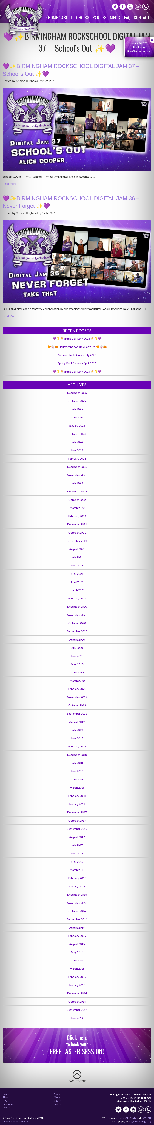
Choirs (82, 17)
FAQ (127, 17)
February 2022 (77, 516)
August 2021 (77, 549)
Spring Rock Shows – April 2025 (77, 363)
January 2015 (77, 985)
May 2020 (77, 664)
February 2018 (77, 795)
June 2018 (77, 771)
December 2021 (77, 524)
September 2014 (77, 1009)
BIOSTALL (146, 1118)
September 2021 (77, 540)
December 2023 (77, 466)
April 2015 (77, 960)
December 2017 (77, 812)
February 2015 (77, 976)
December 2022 (77, 491)
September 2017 (77, 828)
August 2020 (77, 639)
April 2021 (77, 582)
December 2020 (77, 606)
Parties (99, 17)
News (57, 1094)
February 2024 (77, 458)
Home (53, 17)
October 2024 (77, 433)
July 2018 (77, 763)
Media (115, 17)
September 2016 (77, 919)
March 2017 (77, 869)
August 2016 (77, 927)
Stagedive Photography (139, 1121)
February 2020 (77, 688)
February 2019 (77, 746)
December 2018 (77, 754)
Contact (142, 17)
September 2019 (77, 713)
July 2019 (77, 730)
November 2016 (77, 902)
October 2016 (77, 911)
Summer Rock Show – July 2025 (77, 355)
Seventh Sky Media (127, 1118)
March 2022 (77, 507)
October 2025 (77, 401)
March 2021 (77, 590)
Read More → (11, 183)
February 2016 (77, 935)
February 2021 (77, 598)
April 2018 (77, 779)
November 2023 (77, 475)
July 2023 (77, 483)
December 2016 (77, 894)
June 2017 (77, 853)
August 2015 (77, 944)
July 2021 (77, 557)
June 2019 (77, 738)
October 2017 (77, 820)
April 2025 (77, 417)
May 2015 (77, 952)
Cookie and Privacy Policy (15, 1121)
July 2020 (77, 647)
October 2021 (77, 532)
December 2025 (77, 392)
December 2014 (77, 993)
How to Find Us (10, 1104)
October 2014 (77, 1001)
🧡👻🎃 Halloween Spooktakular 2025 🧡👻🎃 (77, 346)
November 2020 (77, 614)
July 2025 (77, 409)
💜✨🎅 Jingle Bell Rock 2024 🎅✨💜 (77, 371)
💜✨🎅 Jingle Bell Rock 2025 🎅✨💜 (77, 338)
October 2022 (77, 499)
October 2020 (77, 623)
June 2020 (77, 656)
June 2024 (77, 450)
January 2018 (77, 804)
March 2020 (77, 680)
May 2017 (77, 861)
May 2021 (77, 573)
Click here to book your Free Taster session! (139, 47)
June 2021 (77, 565)
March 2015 (77, 968)
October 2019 (77, 705)
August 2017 (77, 837)
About (67, 17)
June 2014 (77, 1018)
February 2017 (77, 878)
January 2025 (77, 425)
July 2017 (77, 845)
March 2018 (77, 787)
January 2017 (77, 886)
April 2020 (77, 672)
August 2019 (77, 721)
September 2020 (77, 631)
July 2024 (77, 442)
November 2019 (77, 697)
